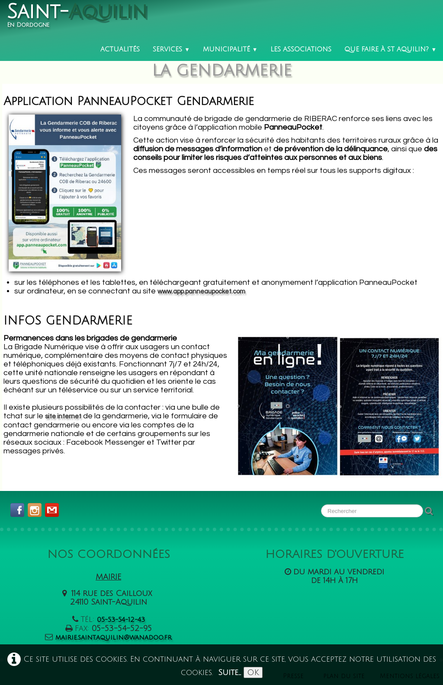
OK (253, 672)
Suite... (229, 672)
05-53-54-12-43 (121, 619)
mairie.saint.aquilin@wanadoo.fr (113, 637)
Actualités (120, 49)
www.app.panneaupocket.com (201, 290)
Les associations (300, 49)
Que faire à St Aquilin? (390, 49)
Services (171, 49)
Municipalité (230, 49)
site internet (63, 416)
